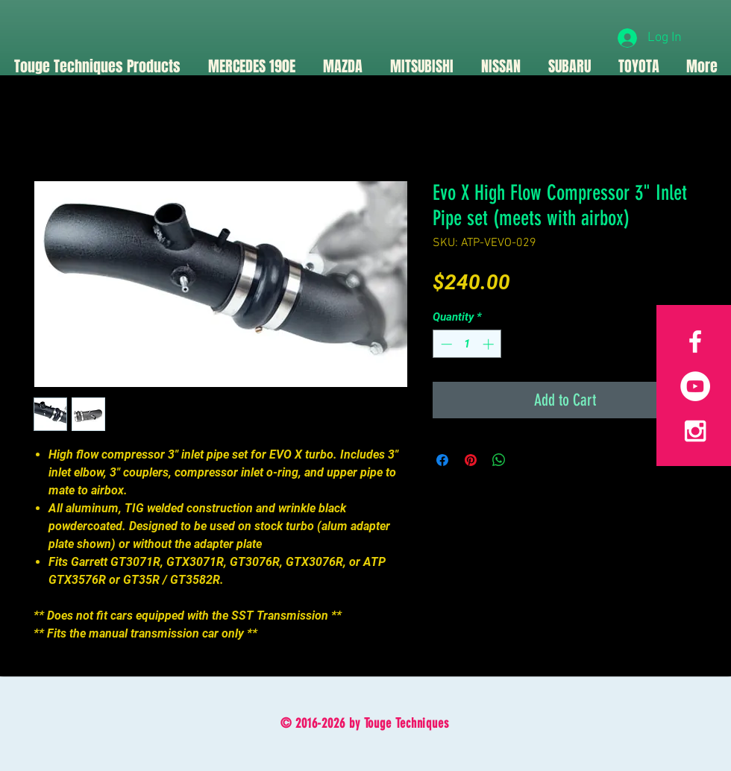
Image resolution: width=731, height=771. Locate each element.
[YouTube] (695, 386)
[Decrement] (445, 344)
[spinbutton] (467, 344)
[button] (342, 66)
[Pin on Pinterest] (471, 460)
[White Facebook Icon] (695, 341)
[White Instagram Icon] (695, 431)
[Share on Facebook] (442, 460)
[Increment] (490, 344)
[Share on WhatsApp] (499, 460)
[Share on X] (527, 460)
